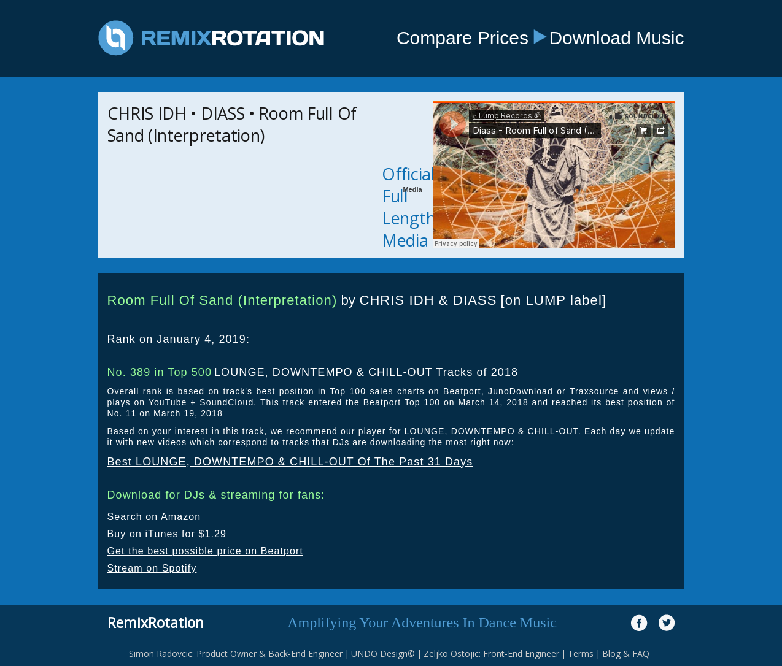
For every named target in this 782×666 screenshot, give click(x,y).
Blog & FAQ (625, 653)
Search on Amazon (154, 516)
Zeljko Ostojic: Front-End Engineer (491, 653)
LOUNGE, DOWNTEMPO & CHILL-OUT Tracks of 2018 (366, 372)
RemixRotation (155, 622)
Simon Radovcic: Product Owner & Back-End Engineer (236, 653)
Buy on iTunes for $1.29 (167, 534)
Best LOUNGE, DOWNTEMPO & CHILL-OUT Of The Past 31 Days (290, 462)
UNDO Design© (383, 653)
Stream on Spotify (152, 568)
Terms (581, 653)
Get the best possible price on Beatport (205, 551)
